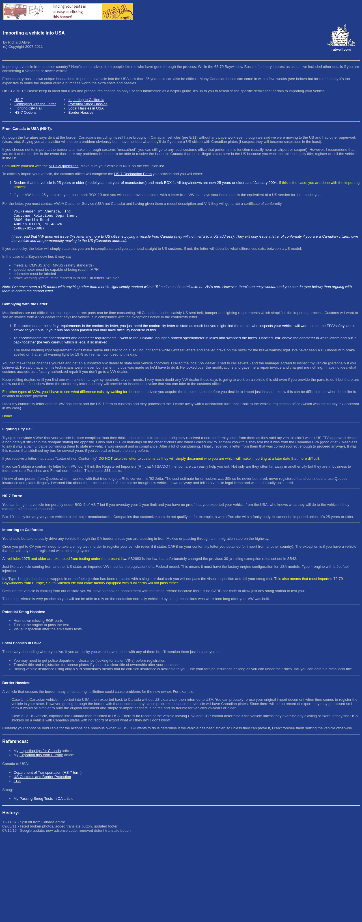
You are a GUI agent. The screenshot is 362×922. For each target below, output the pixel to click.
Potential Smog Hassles (87, 104)
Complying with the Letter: (25, 308)
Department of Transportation (37, 777)
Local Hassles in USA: (21, 647)
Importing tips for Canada (40, 755)
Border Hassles (81, 112)
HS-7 (18, 100)
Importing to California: (22, 534)
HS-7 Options (25, 112)
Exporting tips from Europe (41, 759)
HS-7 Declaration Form (133, 174)
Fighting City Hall (28, 108)
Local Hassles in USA (86, 108)
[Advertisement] (172, 880)
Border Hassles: (16, 687)
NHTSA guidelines (64, 166)
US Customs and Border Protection (42, 781)
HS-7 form (72, 777)
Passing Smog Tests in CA (41, 803)
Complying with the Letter (35, 104)
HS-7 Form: (12, 500)
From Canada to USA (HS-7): (27, 128)
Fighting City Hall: (18, 433)
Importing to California (86, 100)
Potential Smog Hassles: (23, 616)
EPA (17, 785)
